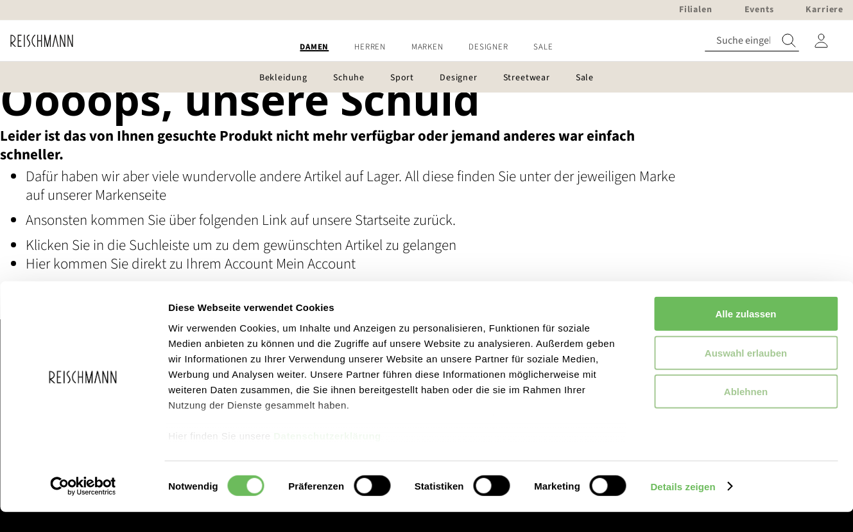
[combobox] (752, 40)
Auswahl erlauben (746, 373)
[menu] (426, 47)
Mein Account (316, 263)
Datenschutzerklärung (327, 456)
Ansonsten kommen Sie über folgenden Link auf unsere (190, 220)
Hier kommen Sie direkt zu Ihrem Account (151, 263)
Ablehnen (746, 412)
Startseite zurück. (405, 220)
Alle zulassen (745, 334)
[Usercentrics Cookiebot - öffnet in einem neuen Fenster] (83, 507)
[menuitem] (314, 47)
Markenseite (130, 195)
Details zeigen (682, 506)
